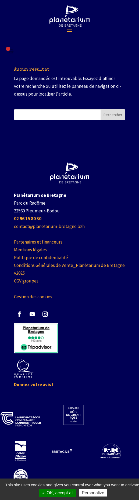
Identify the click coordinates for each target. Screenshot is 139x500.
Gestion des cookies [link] (33, 297)
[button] (69, 31)
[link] (69, 16)
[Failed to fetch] (11, 51)
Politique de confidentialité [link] (41, 257)
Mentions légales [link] (30, 250)
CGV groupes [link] (26, 281)
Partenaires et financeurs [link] (38, 242)
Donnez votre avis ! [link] (33, 384)
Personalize (93, 493)
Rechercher (113, 114)
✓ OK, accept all (57, 493)
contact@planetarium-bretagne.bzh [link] (49, 226)
